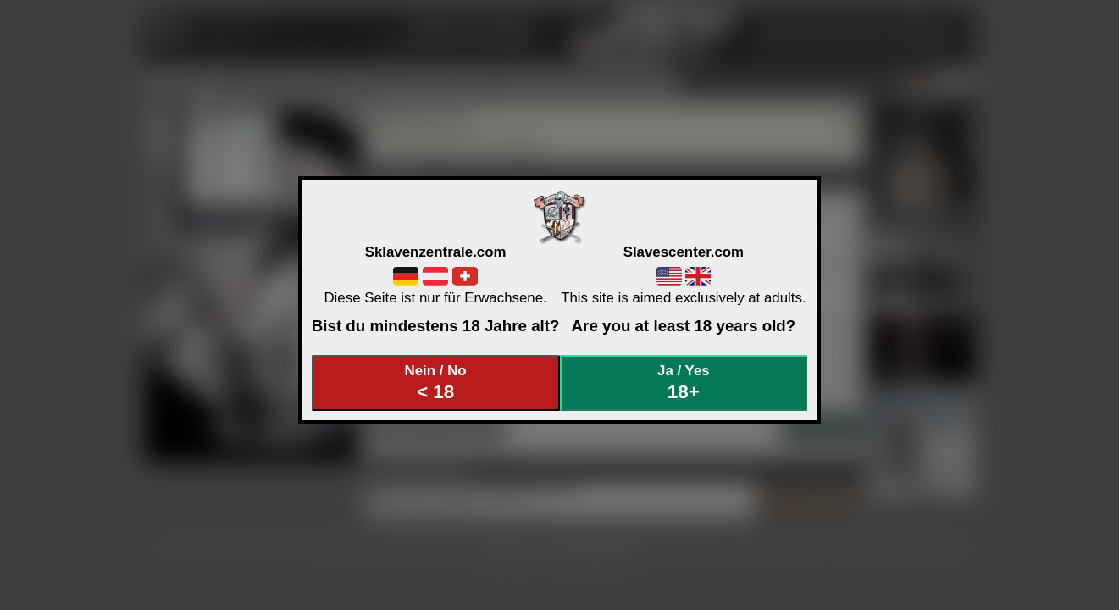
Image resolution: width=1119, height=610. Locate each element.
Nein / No (435, 382)
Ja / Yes (684, 382)
